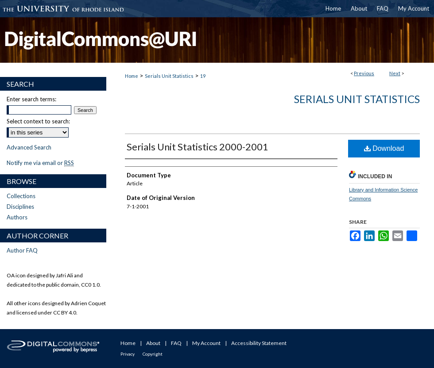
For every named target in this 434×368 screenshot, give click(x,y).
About (153, 343)
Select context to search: (38, 121)
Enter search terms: (31, 99)
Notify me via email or (40, 162)
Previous (364, 73)
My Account (206, 343)
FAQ (176, 343)
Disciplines (20, 206)
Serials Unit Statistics (169, 76)
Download (384, 148)
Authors (17, 217)
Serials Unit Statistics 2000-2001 (197, 147)
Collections (21, 195)
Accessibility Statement (259, 343)
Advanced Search (29, 147)
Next (394, 73)
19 (202, 76)
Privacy (127, 353)
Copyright (153, 353)
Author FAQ (22, 250)
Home (131, 76)
